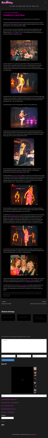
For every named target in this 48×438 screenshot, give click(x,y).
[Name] (8, 356)
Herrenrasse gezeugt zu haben (17, 19)
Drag (17, 6)
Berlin (30, 6)
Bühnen (13, 6)
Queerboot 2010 (23, 317)
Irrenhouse (20, 32)
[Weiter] (44, 319)
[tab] (21, 325)
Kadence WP (33, 434)
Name (3, 356)
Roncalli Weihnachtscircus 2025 (8, 409)
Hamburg (33, 6)
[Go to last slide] (3, 319)
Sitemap (3, 421)
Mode (27, 6)
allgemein (5, 12)
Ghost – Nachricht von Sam (7, 405)
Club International (23, 285)
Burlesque (20, 6)
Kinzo (14, 32)
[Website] (40, 356)
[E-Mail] (24, 356)
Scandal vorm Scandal (12, 302)
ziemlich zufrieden (31, 280)
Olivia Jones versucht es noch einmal (36, 302)
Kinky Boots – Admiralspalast (7, 412)
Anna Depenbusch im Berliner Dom (9, 399)
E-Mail (19, 356)
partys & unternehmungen (13, 12)
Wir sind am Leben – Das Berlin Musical (10, 402)
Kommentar (5, 340)
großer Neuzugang (8, 317)
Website (35, 356)
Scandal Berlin (6, 295)
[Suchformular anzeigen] (46, 2)
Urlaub (37, 6)
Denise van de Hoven (15, 214)
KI (12, 32)
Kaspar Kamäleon (17, 175)
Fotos (11, 6)
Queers (24, 6)
